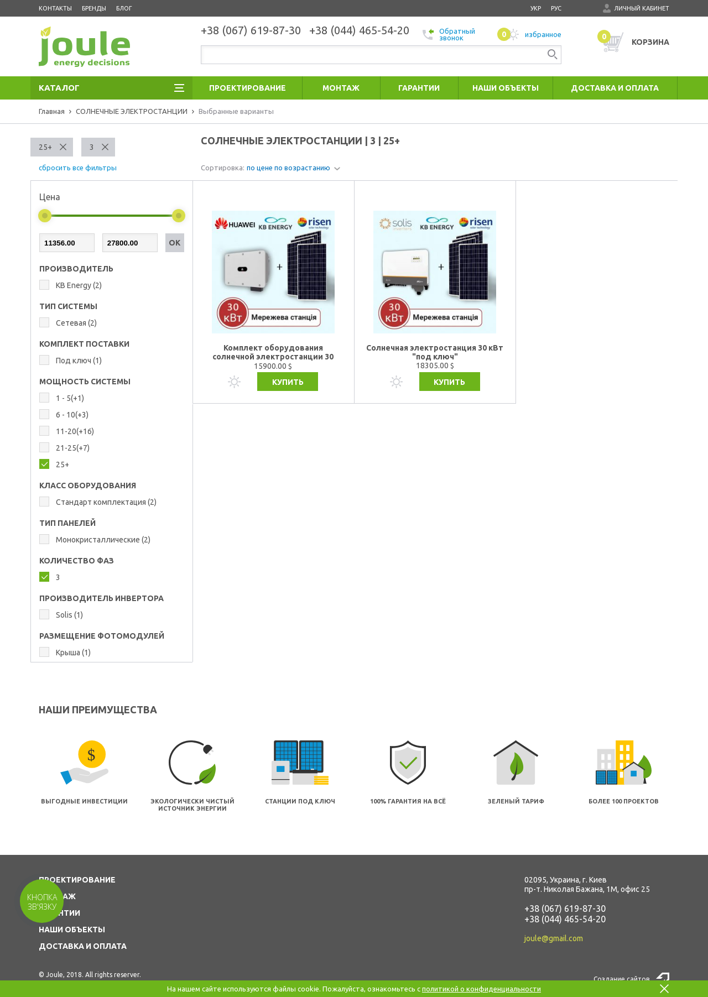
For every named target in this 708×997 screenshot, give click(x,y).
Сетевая (76, 323)
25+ (45, 147)
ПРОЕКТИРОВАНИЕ (77, 879)
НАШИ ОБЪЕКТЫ (72, 929)
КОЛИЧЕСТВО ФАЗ (76, 560)
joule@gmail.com (553, 938)
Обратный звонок (449, 34)
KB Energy (79, 285)
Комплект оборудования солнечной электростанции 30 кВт (273, 352)
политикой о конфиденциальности (481, 989)
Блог (124, 8)
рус (556, 8)
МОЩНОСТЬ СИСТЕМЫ (85, 381)
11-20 (75, 431)
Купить (288, 382)
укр (535, 8)
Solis (69, 615)
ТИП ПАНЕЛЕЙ (67, 523)
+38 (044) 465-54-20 (565, 919)
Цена (49, 196)
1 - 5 (70, 398)
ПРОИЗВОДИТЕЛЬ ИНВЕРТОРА (101, 598)
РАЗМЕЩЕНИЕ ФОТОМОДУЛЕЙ (101, 635)
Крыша (73, 652)
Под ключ (79, 361)
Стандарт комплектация (106, 502)
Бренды (94, 8)
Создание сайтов (621, 979)
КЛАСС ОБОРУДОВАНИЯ (87, 485)
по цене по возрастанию (288, 167)
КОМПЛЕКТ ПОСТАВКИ (84, 344)
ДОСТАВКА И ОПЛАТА (83, 946)
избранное (529, 34)
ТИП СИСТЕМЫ (68, 306)
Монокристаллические (103, 540)
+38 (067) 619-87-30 (565, 909)
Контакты (55, 8)
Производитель (76, 268)
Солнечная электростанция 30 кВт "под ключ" (434, 352)
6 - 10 (72, 415)
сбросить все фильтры (78, 167)
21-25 (73, 448)
